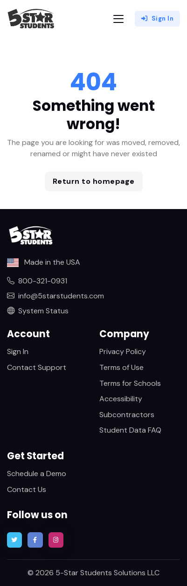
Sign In (157, 18)
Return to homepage (94, 181)
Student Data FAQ (130, 430)
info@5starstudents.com (55, 296)
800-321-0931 (37, 281)
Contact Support (36, 367)
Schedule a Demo (36, 473)
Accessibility (120, 399)
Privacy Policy (122, 351)
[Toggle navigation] (118, 19)
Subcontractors (126, 415)
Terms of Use (121, 367)
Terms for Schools (130, 383)
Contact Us (26, 489)
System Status (38, 311)
